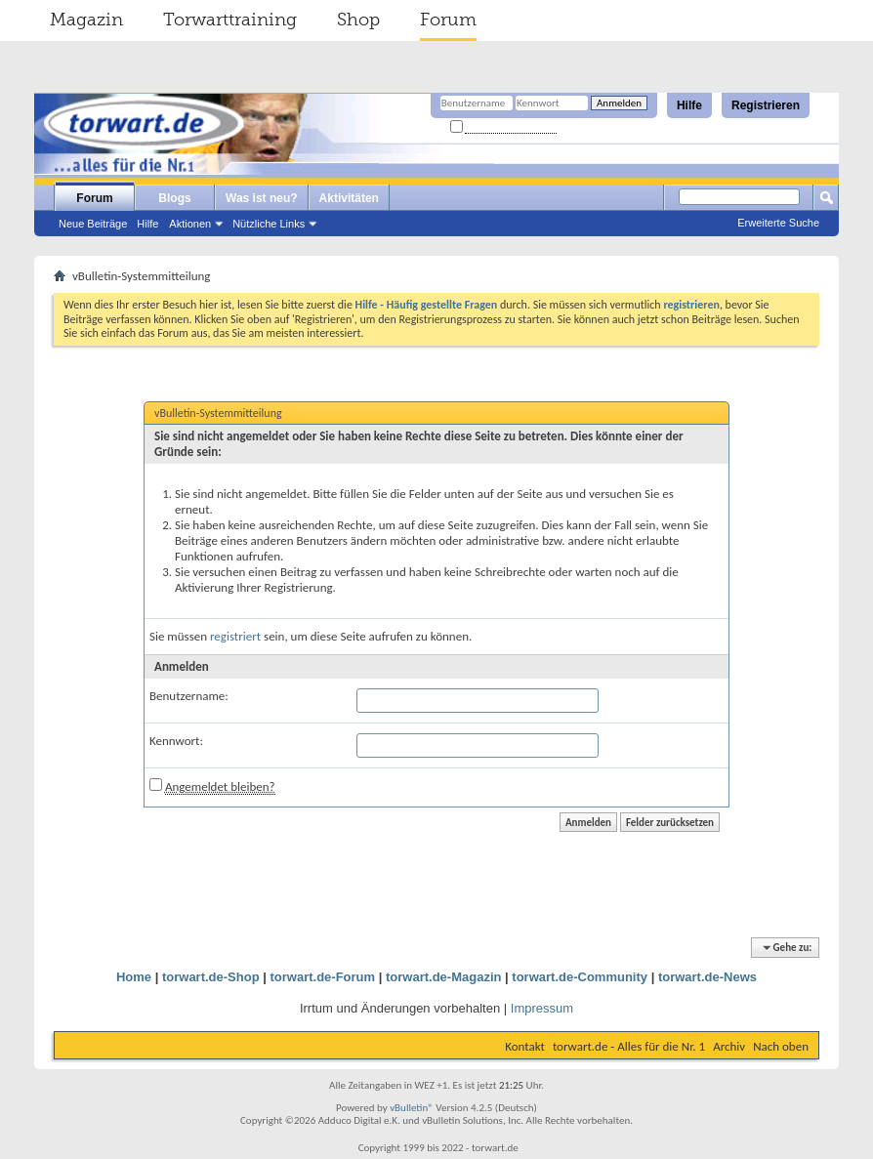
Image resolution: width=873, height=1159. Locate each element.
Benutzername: (189, 695)
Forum (448, 19)
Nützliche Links (268, 223)
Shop (358, 19)
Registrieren (765, 105)
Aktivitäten (349, 198)
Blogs (174, 198)
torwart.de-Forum (323, 977)
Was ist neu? (262, 198)
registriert (235, 636)
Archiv (729, 1046)
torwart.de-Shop (211, 977)
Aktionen (190, 223)
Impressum (542, 1008)
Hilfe (689, 105)
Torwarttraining (230, 19)
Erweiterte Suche (778, 222)
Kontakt (525, 1046)
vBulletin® (412, 1107)
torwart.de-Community (579, 977)
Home (133, 977)
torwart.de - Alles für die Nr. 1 (629, 1046)
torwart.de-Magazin (443, 977)
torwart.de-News (707, 977)
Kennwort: (176, 740)
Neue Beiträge (93, 223)
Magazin (86, 19)
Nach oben (781, 1046)
